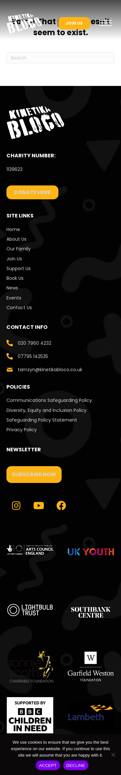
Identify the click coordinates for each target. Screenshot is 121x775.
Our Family (18, 249)
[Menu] (105, 23)
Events (13, 298)
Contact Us (19, 307)
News (12, 288)
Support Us (18, 268)
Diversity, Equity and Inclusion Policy (46, 410)
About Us (16, 239)
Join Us (14, 259)
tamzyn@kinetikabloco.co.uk (50, 369)
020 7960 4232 (34, 343)
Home (13, 229)
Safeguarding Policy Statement (41, 420)
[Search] (60, 57)
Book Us (15, 278)
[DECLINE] (113, 754)
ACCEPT (47, 765)
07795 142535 (33, 356)
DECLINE (75, 765)
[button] (34, 474)
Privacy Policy (21, 429)
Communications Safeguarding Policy (49, 400)
